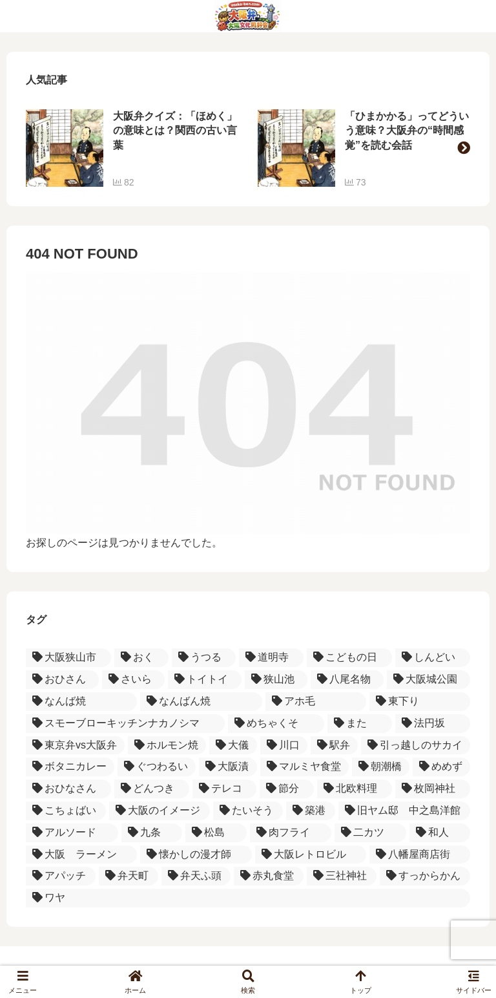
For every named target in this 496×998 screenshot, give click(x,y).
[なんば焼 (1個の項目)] (81, 701)
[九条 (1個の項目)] (152, 832)
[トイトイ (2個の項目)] (204, 679)
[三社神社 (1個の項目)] (342, 876)
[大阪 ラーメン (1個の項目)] (81, 854)
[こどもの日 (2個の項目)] (349, 657)
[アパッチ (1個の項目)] (61, 876)
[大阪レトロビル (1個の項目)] (310, 854)
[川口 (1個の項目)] (283, 745)
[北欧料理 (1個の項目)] (354, 789)
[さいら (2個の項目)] (133, 679)
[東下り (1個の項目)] (419, 701)
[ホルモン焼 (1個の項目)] (167, 745)
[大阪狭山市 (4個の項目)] (68, 657)
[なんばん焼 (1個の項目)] (201, 701)
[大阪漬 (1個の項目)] (227, 767)
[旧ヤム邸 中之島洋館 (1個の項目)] (404, 811)
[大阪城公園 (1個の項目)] (428, 679)
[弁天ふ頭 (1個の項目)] (196, 876)
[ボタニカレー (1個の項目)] (70, 767)
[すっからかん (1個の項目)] (425, 876)
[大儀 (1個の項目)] (232, 745)
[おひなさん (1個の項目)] (68, 789)
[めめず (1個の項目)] (441, 767)
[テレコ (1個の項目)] (224, 789)
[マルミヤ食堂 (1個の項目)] (304, 767)
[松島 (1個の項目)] (216, 832)
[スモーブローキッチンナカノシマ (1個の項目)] (125, 723)
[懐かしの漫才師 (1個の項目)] (195, 854)
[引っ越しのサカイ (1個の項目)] (415, 745)
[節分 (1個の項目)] (287, 789)
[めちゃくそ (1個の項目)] (276, 723)
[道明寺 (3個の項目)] (271, 657)
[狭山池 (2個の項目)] (276, 679)
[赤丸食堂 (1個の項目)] (269, 876)
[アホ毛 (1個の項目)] (315, 701)
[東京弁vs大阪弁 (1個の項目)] (75, 745)
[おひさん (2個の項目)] (62, 679)
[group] (132, 148)
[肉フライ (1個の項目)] (291, 832)
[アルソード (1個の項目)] (72, 832)
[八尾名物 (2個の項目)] (347, 679)
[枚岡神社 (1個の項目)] (432, 789)
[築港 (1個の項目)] (310, 811)
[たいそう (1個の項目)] (248, 811)
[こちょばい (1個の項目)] (66, 811)
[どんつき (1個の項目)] (151, 789)
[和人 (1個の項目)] (440, 832)
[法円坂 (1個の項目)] (432, 723)
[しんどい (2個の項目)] (432, 657)
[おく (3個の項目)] (141, 657)
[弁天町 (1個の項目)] (128, 876)
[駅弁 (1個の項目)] (334, 745)
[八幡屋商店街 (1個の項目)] (419, 854)
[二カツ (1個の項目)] (370, 832)
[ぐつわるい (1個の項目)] (157, 767)
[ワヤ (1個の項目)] (248, 898)
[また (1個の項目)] (359, 723)
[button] (463, 148)
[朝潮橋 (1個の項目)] (380, 767)
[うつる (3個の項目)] (204, 657)
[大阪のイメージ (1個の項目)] (159, 811)
